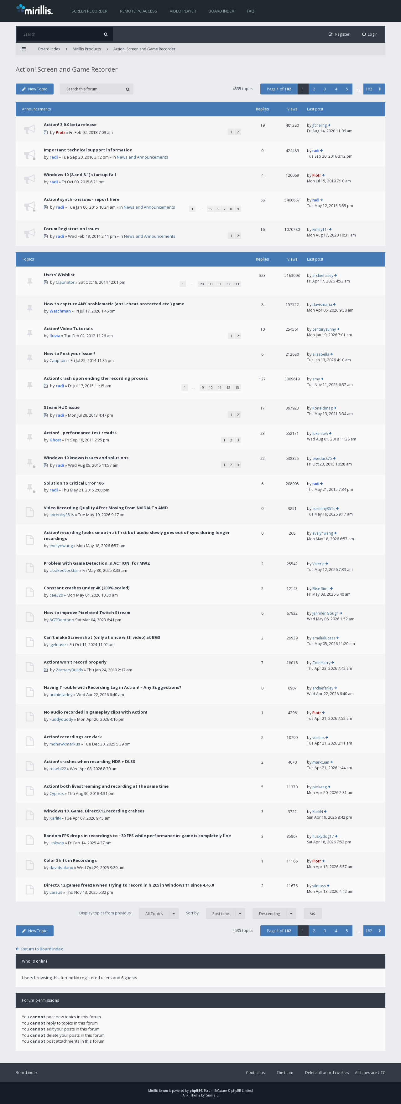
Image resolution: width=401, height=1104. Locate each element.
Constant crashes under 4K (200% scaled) (86, 588)
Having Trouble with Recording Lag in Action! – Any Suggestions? (112, 687)
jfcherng (319, 125)
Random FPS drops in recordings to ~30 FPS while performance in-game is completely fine (137, 835)
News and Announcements (142, 157)
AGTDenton (60, 620)
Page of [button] (279, 89)
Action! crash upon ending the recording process (96, 378)
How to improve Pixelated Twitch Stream (87, 612)
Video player (183, 11)
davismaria (322, 304)
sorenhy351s (61, 514)
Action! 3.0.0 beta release (70, 124)
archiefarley (322, 275)
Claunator (65, 282)
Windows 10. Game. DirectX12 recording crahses (94, 811)
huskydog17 (323, 836)
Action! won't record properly (75, 662)
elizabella (320, 354)
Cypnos (56, 793)
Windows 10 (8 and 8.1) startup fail (80, 174)
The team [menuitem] (285, 1072)
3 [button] (325, 89)
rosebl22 (57, 768)
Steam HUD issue (62, 407)
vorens (318, 737)
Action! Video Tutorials (68, 328)
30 (211, 284)
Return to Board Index (42, 949)
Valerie (318, 564)
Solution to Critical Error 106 (73, 483)
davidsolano (61, 867)
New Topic (34, 89)
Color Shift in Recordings (70, 860)
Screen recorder (89, 11)
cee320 (56, 595)
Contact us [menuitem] (255, 1072)
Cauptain (58, 360)
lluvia (54, 335)
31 (219, 284)
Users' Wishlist (59, 274)
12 (228, 387)
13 (237, 387)
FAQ (250, 11)
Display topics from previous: (129, 913)
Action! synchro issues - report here (81, 199)
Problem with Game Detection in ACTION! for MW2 (96, 563)
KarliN (55, 818)
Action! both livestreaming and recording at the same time (106, 786)
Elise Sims (320, 588)
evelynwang (61, 545)
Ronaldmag (322, 408)
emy (316, 379)
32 (228, 284)
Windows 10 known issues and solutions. (87, 457)
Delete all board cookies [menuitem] (327, 1072)
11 (219, 387)
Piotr (60, 132)
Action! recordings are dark (73, 737)
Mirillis (153, 1090)
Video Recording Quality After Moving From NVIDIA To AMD (106, 508)
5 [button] (347, 89)
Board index (221, 11)
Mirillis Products (87, 49)
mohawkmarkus (64, 744)
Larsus (55, 892)
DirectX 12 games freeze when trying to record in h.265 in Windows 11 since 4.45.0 (129, 885)
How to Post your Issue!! (69, 353)
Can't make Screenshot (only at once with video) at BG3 (102, 637)
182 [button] (369, 89)
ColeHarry (321, 662)
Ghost (55, 440)
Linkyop (56, 843)
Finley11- (320, 229)
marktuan (320, 762)
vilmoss (319, 885)
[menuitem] (370, 34)
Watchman (60, 311)
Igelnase (57, 644)
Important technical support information (88, 150)
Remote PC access (138, 11)
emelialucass (323, 638)
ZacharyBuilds (69, 670)
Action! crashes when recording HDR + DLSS (89, 761)
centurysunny (324, 329)
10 (211, 387)
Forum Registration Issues (71, 228)
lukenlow (320, 433)
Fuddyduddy (61, 719)
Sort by (215, 913)
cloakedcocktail (64, 570)
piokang (319, 787)
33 (237, 284)
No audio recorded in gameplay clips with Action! (95, 712)
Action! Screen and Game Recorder (144, 49)
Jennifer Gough (325, 613)
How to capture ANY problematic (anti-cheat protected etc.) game (114, 304)
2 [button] (314, 89)
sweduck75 (322, 458)
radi (53, 157)
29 (202, 284)
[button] (379, 89)
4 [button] (336, 89)
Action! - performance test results (80, 432)
